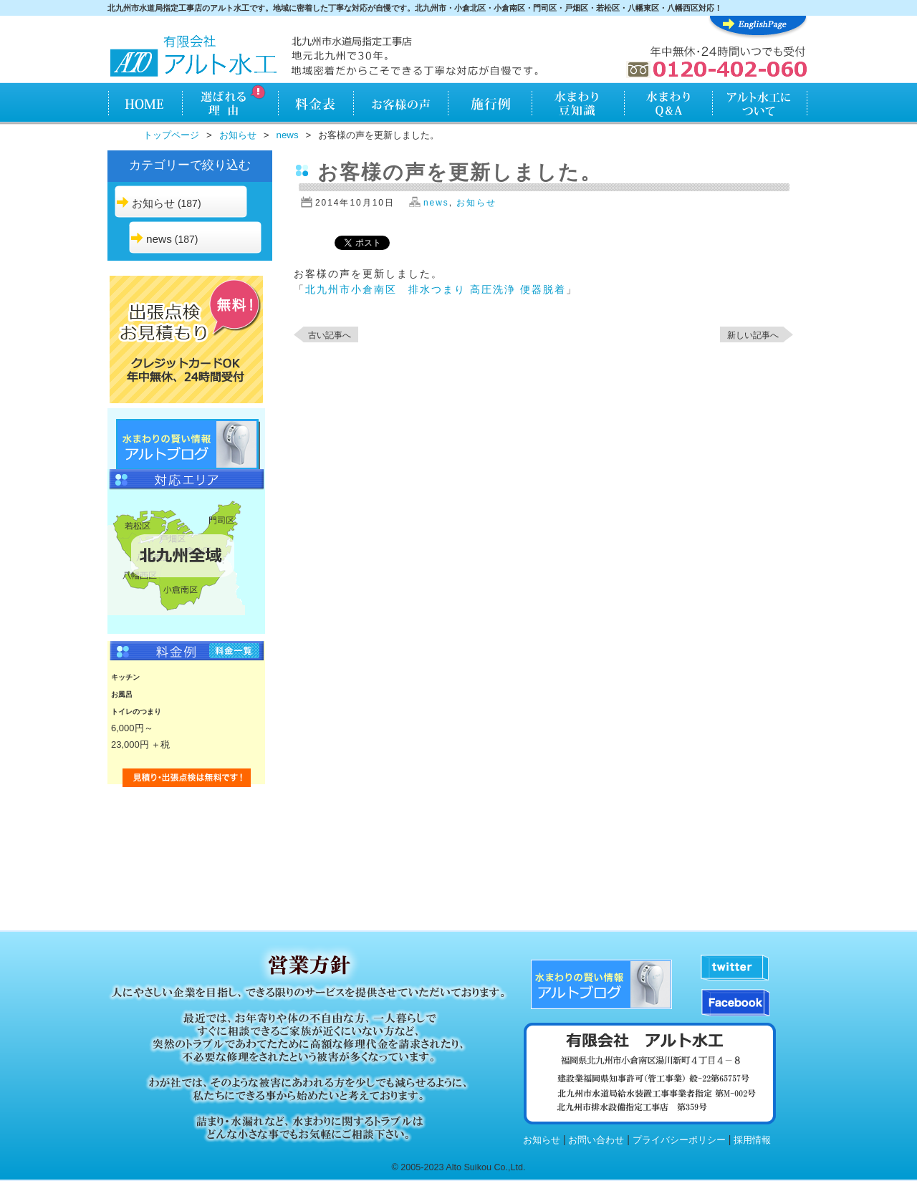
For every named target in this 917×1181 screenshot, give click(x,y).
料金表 (315, 104)
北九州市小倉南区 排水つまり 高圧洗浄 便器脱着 (435, 289)
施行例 (490, 104)
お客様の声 (400, 104)
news (288, 135)
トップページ (171, 135)
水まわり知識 (578, 104)
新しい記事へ (753, 335)
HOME (144, 104)
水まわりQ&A (668, 104)
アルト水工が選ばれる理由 (229, 104)
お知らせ (237, 135)
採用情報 (752, 1140)
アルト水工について (760, 104)
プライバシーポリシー (679, 1140)
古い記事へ (329, 335)
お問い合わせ (596, 1140)
